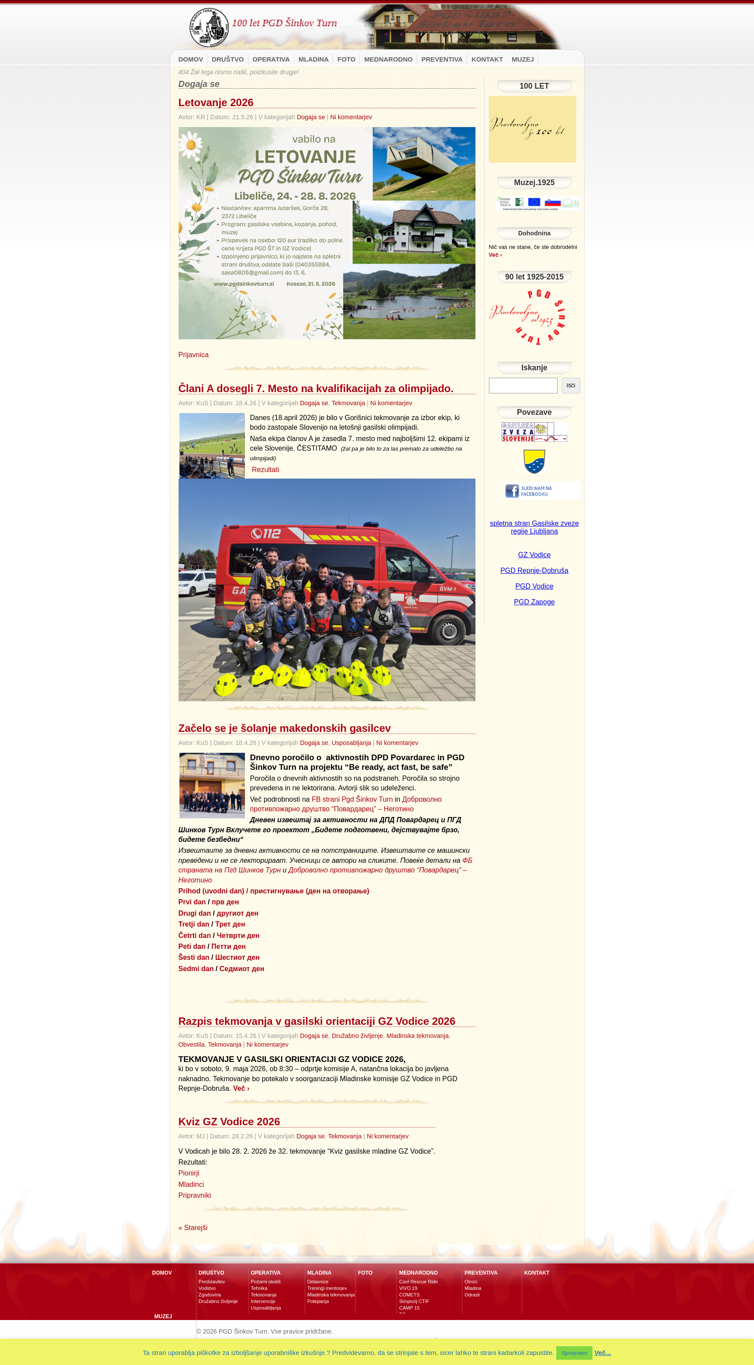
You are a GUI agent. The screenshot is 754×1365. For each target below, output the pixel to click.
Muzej (523, 59)
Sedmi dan (196, 968)
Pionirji (189, 1173)
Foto (346, 59)
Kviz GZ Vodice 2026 (229, 1121)
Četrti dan (195, 935)
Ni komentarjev (351, 117)
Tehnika (259, 1288)
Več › (241, 1088)
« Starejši (193, 1227)
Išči (571, 385)
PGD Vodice (534, 586)
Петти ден (228, 946)
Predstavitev (212, 1281)
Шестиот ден (237, 957)
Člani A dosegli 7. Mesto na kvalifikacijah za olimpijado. (316, 388)
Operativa (271, 59)
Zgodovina (210, 1294)
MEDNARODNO (388, 59)
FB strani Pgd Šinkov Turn (352, 799)
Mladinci (191, 1184)
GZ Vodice (534, 554)
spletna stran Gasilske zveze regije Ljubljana (534, 527)
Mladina (314, 59)
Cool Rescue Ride (418, 1281)
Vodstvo (207, 1288)
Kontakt (487, 59)
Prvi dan (192, 902)
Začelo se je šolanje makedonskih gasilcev (285, 728)
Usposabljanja (351, 742)
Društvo (228, 59)
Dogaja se (311, 117)
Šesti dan (194, 957)
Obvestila (192, 1044)
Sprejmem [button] (574, 1353)
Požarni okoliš (266, 1281)
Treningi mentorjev (327, 1288)
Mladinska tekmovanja (417, 1035)
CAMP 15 (409, 1307)
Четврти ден (238, 935)
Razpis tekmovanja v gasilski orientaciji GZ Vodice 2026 (317, 1021)
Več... (603, 1352)
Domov (191, 59)
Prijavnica (194, 354)
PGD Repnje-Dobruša (534, 570)
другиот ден (238, 913)
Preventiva (442, 59)
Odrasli (472, 1294)
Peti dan (192, 946)
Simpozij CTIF (414, 1301)
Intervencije (263, 1301)
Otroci (471, 1281)
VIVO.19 (408, 1288)
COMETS (409, 1294)
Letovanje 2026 (216, 102)
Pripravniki (195, 1195)
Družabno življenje (357, 1035)
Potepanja (318, 1301)
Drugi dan (195, 913)
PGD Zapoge (534, 602)
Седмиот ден (242, 968)
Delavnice (317, 1281)
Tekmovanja (348, 403)
